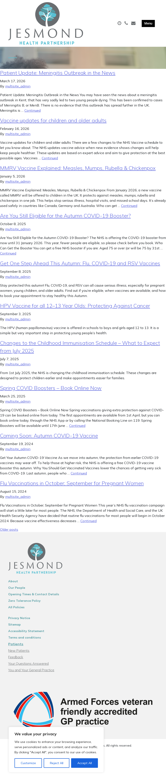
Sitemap (14, 628)
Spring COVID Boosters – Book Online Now (51, 392)
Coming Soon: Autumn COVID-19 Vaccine (49, 439)
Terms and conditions (24, 641)
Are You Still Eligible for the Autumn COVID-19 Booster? (65, 219)
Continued (32, 114)
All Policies (16, 611)
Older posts (9, 533)
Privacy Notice (19, 622)
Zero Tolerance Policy (24, 605)
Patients (15, 648)
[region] (56, 749)
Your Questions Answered (28, 667)
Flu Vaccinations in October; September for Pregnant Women (72, 487)
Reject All (56, 763)
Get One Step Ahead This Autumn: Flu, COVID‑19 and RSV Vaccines (80, 267)
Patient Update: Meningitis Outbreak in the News (57, 76)
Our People (16, 592)
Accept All (84, 763)
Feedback (15, 661)
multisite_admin (17, 90)
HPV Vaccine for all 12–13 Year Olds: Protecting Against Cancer (75, 309)
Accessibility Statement (26, 635)
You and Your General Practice (31, 674)
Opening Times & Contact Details (33, 598)
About (13, 585)
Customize (28, 763)
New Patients (18, 654)
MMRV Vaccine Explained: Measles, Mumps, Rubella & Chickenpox (78, 172)
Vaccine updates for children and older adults (53, 124)
